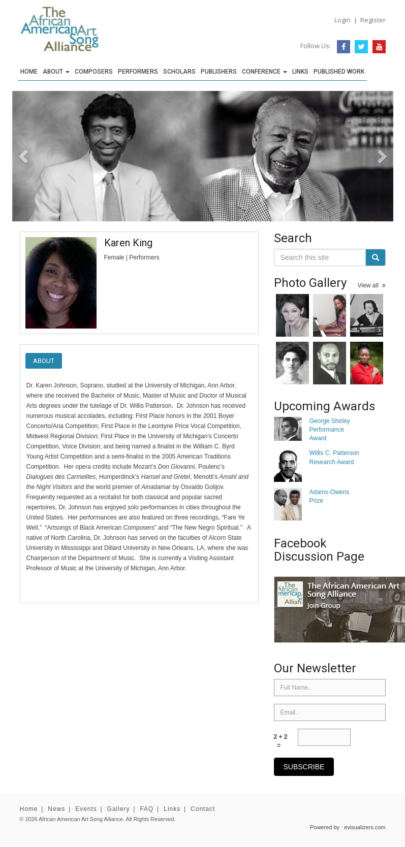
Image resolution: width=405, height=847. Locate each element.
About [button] (56, 71)
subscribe (304, 767)
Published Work (339, 71)
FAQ (146, 808)
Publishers (219, 71)
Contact (203, 808)
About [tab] (43, 361)
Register (373, 19)
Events (86, 808)
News (56, 808)
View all (372, 285)
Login (342, 19)
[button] (41, 156)
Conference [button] (264, 71)
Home (29, 71)
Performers (138, 71)
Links (300, 71)
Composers (94, 71)
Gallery (118, 808)
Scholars (179, 71)
